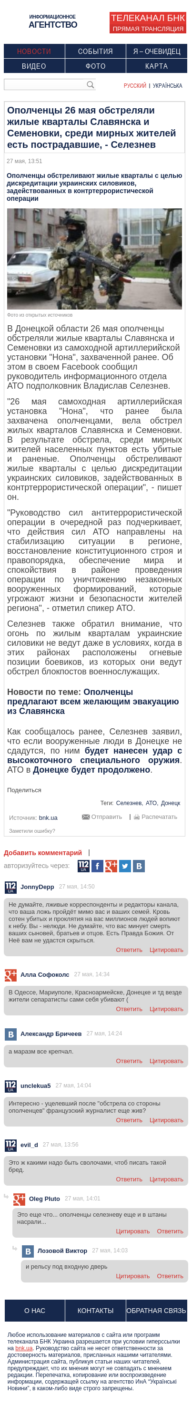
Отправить (106, 817)
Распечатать (159, 817)
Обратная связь (156, 1310)
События (95, 51)
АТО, (152, 803)
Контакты (96, 1310)
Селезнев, (129, 803)
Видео (34, 66)
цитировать (166, 949)
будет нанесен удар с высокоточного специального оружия (94, 755)
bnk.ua (23, 1348)
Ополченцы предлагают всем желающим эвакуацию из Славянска (93, 701)
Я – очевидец (157, 51)
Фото (96, 66)
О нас (34, 1310)
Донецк (170, 803)
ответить (129, 949)
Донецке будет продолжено (91, 770)
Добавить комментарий (43, 853)
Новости (34, 51)
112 (84, 866)
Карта (156, 66)
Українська (167, 85)
